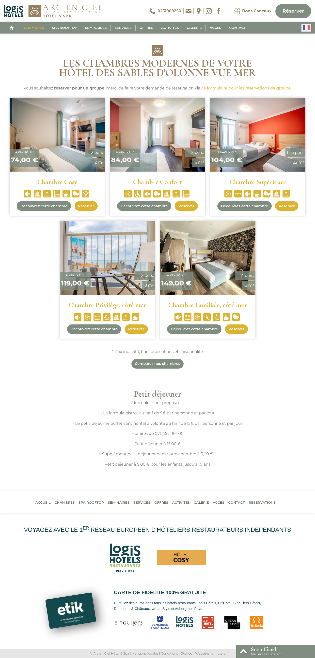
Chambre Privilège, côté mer (107, 305)
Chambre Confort (157, 182)
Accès (215, 28)
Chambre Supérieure (258, 182)
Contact (237, 28)
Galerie (194, 28)
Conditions (169, 653)
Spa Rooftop (64, 28)
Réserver (293, 11)
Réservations (262, 502)
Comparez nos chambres (157, 363)
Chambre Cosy (57, 182)
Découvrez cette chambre (44, 206)
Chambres (34, 28)
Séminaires (96, 28)
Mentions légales (145, 653)
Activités (170, 28)
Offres (146, 28)
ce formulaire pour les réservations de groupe (246, 88)
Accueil (42, 502)
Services (123, 28)
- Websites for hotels (202, 653)
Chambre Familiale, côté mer (207, 305)
